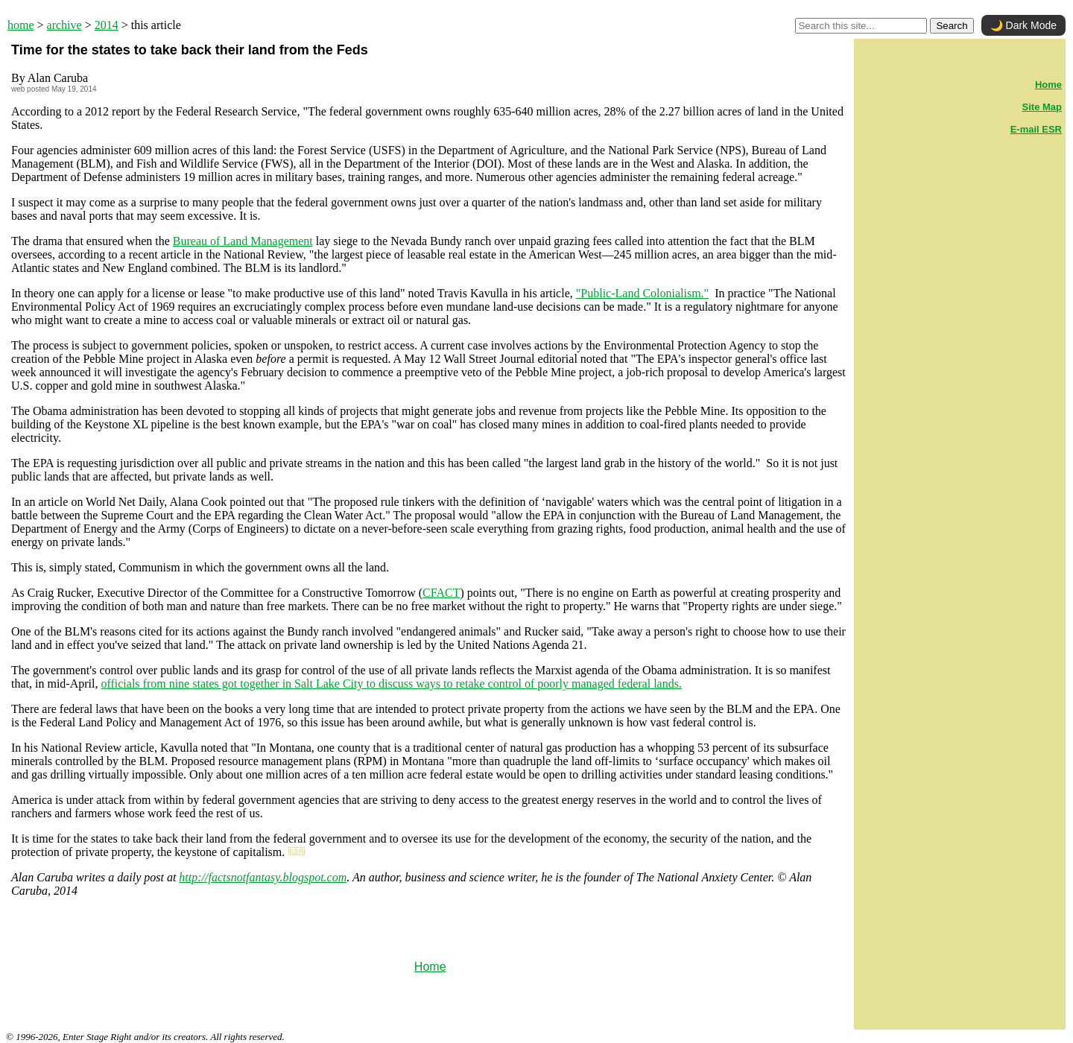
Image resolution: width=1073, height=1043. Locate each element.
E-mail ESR (1036, 129)
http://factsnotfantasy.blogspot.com (262, 877)
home (20, 25)
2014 (106, 25)
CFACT (441, 592)
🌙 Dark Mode (1023, 25)
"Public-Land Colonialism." (642, 293)
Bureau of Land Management (243, 241)
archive (64, 25)
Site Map (1042, 106)
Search (951, 25)
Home (430, 966)
